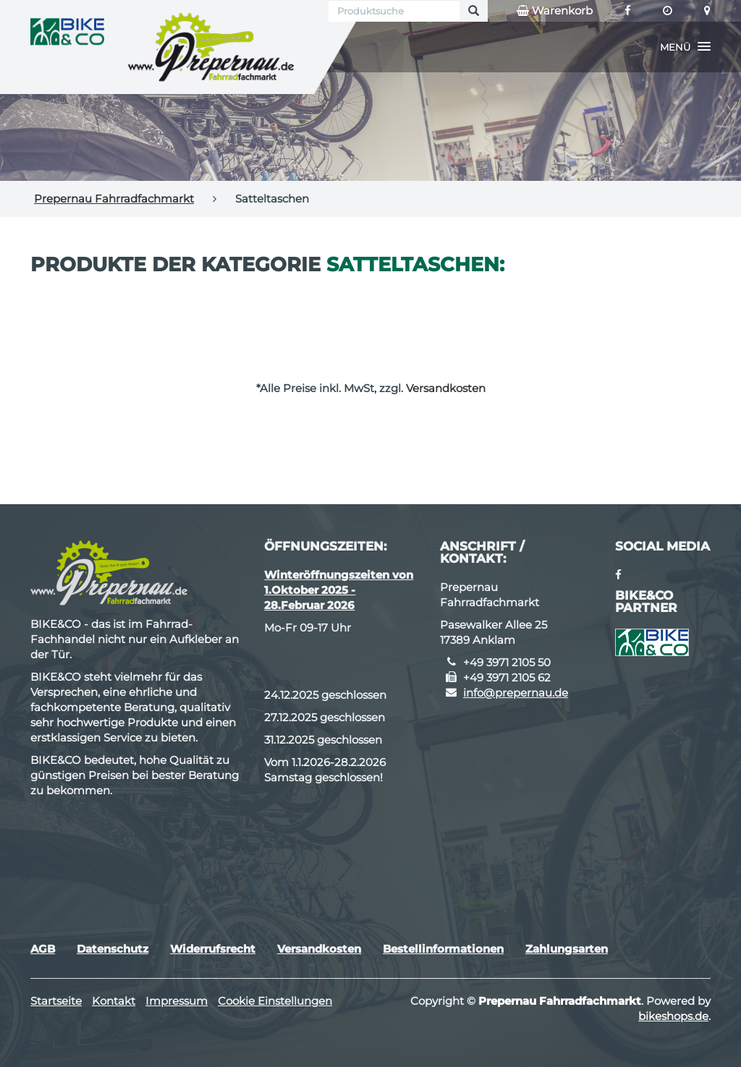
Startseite (56, 1001)
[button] (685, 47)
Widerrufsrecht (212, 949)
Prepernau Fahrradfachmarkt (114, 198)
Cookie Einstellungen (275, 1001)
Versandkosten (446, 388)
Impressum (176, 1001)
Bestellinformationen (443, 949)
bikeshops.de (673, 1016)
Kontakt (113, 1001)
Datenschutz (112, 949)
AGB (42, 949)
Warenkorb (555, 11)
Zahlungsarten (566, 949)
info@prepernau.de (515, 693)
